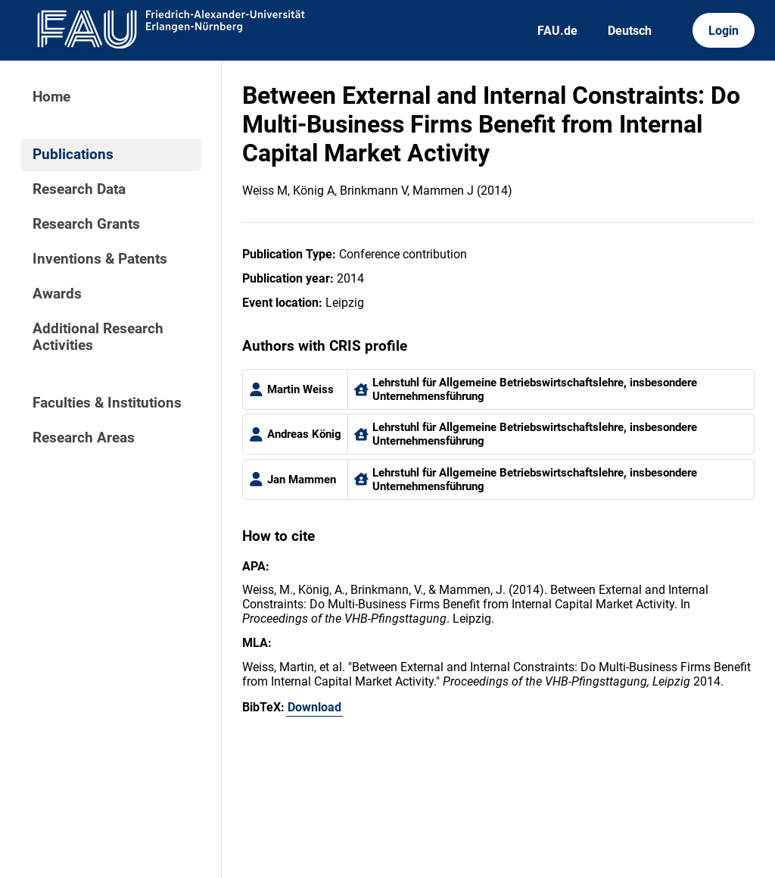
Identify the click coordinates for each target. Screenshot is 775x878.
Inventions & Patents (100, 259)
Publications (73, 154)
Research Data (79, 189)
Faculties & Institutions (107, 403)
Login (723, 30)
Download (314, 707)
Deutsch (630, 30)
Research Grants (86, 224)
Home (51, 97)
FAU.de (557, 30)
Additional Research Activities (98, 337)
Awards (57, 294)
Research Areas (84, 438)
